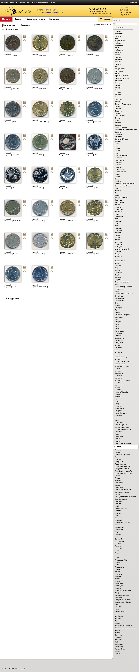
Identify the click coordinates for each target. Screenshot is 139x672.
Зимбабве (118, 200)
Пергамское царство (122, 455)
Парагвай (117, 447)
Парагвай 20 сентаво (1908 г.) (38, 220)
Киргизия (118, 270)
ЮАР (116, 642)
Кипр (116, 268)
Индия (117, 214)
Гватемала (118, 158)
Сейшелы (118, 501)
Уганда (117, 572)
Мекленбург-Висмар (122, 366)
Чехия (117, 609)
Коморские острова (122, 282)
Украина (118, 576)
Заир (116, 193)
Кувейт (117, 305)
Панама (117, 441)
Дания (117, 179)
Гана (116, 153)
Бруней (117, 113)
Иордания (118, 221)
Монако (117, 383)
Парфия (118, 450)
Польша (118, 459)
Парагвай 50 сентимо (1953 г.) (93, 253)
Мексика (118, 368)
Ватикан (118, 125)
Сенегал (118, 504)
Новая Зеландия (121, 413)
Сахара (117, 494)
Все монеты (119, 27)
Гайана (117, 148)
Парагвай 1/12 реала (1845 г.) (65, 88)
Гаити (117, 146)
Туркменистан (120, 567)
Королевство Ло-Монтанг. (124, 293)
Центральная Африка (123, 602)
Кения (117, 263)
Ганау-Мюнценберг (122, 155)
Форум (34, 2)
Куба (116, 303)
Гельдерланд (119, 160)
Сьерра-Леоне (120, 539)
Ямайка (117, 651)
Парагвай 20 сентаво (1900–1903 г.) (12, 220)
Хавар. (117, 593)
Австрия (118, 36)
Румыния (118, 480)
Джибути (118, 181)
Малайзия (118, 347)
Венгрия (118, 132)
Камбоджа (118, 247)
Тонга (117, 558)
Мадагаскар (119, 340)
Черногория (119, 607)
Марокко (118, 359)
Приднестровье (120, 464)
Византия (118, 137)
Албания (118, 43)
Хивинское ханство (122, 595)
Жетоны (118, 190)
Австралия (119, 34)
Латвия (117, 312)
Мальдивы (118, 352)
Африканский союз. (122, 76)
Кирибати (118, 272)
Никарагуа (118, 411)
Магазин (4, 2)
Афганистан (119, 71)
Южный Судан (120, 649)
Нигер (117, 404)
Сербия (117, 506)
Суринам (118, 534)
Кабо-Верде (119, 242)
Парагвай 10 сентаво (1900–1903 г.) (94, 88)
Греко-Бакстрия (120, 172)
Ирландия (118, 228)
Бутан (117, 120)
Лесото (117, 319)
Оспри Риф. (119, 422)
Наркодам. (118, 396)
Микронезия (119, 373)
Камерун (118, 251)
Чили (117, 614)
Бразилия (118, 111)
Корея (117, 291)
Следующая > (13, 29)
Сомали (117, 525)
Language (133, 2)
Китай (117, 275)
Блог (28, 2)
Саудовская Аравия (122, 492)
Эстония (118, 637)
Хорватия (118, 597)
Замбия (117, 195)
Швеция (117, 618)
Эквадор (118, 623)
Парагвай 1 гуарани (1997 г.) (65, 154)
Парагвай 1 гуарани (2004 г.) (38, 187)
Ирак (116, 223)
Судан (117, 532)
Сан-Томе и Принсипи (123, 490)
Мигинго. (118, 371)
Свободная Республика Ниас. (125, 497)
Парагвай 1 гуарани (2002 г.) (10, 187)
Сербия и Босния (121, 508)
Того (116, 555)
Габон (117, 144)
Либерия (118, 322)
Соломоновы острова (122, 522)
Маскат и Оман (120, 364)
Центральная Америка (123, 600)
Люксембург (119, 333)
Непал (117, 401)
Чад (116, 604)
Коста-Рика (119, 296)
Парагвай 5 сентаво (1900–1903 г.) (12, 88)
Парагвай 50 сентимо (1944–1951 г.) (67, 253)
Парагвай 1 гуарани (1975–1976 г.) (94, 121)
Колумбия (118, 280)
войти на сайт (50, 10)
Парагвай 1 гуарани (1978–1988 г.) (12, 154)
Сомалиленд (119, 527)
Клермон (118, 277)
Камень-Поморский (122, 249)
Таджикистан (119, 541)
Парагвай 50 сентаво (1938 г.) (38, 253)
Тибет (117, 551)
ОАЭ (116, 418)
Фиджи (117, 581)
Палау (117, 434)
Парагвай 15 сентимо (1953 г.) (93, 187)
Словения (118, 520)
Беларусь (118, 87)
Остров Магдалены (122, 427)
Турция (117, 569)
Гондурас (118, 167)
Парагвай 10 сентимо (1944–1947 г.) (40, 121)
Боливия (118, 101)
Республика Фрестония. (123, 473)
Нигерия (118, 406)
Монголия (118, 385)
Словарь (22, 2)
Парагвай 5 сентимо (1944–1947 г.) (40, 88)
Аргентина (118, 62)
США (116, 536)
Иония (117, 219)
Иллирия (118, 207)
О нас (54, 2)
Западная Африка (121, 197)
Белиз (117, 90)
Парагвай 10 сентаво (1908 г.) (10, 121)
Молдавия (118, 378)
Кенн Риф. (118, 265)
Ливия (117, 326)
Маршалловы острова (123, 361)
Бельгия (118, 94)
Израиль (118, 205)
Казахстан (118, 244)
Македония (119, 343)
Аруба (117, 66)
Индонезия (119, 216)
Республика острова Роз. (124, 471)
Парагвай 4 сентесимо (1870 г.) (93, 55)
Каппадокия (119, 256)
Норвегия (118, 415)
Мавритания (119, 338)
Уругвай (117, 579)
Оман (117, 420)
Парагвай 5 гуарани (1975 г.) (10, 286)
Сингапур (118, 511)
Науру (117, 399)
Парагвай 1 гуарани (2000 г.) (92, 154)
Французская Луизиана (123, 590)
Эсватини (118, 635)
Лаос (116, 310)
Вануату (118, 123)
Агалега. (118, 38)
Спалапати (119, 529)
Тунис (117, 564)
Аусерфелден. (120, 69)
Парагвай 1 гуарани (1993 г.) (38, 154)
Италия (117, 237)
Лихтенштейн (119, 331)
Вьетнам (118, 141)
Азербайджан (120, 41)
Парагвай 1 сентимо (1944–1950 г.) (40, 55)
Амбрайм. (118, 52)
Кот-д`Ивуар (119, 298)
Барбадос (118, 83)
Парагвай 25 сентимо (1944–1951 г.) (67, 220)
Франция (118, 588)
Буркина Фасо (120, 116)
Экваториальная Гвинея (123, 625)
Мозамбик (118, 375)
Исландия (118, 230)
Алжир (117, 48)
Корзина (106, 19)
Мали (117, 350)
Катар (117, 258)
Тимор (117, 553)
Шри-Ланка (119, 621)
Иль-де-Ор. (119, 209)
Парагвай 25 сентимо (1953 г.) (93, 220)
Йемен (117, 240)
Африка (117, 73)
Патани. (117, 452)
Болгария (118, 99)
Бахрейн (118, 85)
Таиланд (118, 544)
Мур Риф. (118, 387)
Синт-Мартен (119, 513)
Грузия (117, 176)
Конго (117, 284)
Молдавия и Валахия (122, 380)
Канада (117, 254)
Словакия (118, 518)
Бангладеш (119, 80)
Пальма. (118, 439)
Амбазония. (119, 50)
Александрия (119, 45)
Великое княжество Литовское (126, 130)
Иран (117, 226)
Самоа (117, 485)
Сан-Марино (119, 487)
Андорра (118, 57)
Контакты (54, 19)
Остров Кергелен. (121, 425)
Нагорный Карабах (121, 392)
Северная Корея (121, 499)
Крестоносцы (119, 300)
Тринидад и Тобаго (121, 560)
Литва (117, 329)
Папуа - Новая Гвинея (123, 443)
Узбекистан (119, 574)
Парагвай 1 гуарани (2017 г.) (65, 187)
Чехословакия (120, 611)
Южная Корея (120, 647)
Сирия (117, 515)
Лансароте (118, 308)
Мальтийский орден (122, 357)
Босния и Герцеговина (123, 104)
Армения (118, 64)
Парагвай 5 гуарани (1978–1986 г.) (40, 286)
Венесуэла (119, 134)
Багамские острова (122, 78)
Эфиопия (118, 639)
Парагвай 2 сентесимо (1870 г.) (66, 55)
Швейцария (119, 616)
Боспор (117, 106)
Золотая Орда (120, 202)
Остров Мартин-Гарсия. (123, 429)
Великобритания (121, 127)
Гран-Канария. (120, 169)
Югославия (119, 644)
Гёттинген (118, 165)
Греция (117, 174)
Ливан (117, 324)
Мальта (117, 354)
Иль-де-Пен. (119, 212)
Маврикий (118, 336)
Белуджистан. (120, 92)
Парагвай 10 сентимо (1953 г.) (65, 121)
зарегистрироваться (53, 12)
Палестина (119, 436)
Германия (118, 162)
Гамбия (117, 151)
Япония (117, 654)
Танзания (118, 548)
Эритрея (118, 632)
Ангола (117, 55)
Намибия (118, 394)
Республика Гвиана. (122, 469)
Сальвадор (119, 483)
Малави (117, 345)
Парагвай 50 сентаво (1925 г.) (10, 253)
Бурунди (118, 118)
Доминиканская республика (125, 183)
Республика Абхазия (122, 466)
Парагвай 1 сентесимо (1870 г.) (11, 55)
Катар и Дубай (120, 261)
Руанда (117, 478)
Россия (117, 476)
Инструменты (44, 2)
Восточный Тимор (121, 139)
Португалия (119, 461)
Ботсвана (118, 109)
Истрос (117, 235)
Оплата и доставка (36, 19)
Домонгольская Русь (122, 186)
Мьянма (118, 390)
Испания (118, 233)
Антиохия (118, 59)
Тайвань (118, 546)
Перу (116, 457)
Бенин (117, 97)
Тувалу (117, 562)
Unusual (117, 31)
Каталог (13, 2)
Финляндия (119, 586)
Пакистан (118, 432)
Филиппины (119, 583)
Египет (117, 188)
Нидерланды (119, 408)
